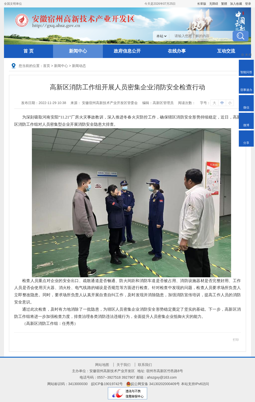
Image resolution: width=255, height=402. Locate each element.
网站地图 (102, 365)
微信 (246, 107)
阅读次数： (186, 103)
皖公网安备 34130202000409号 (153, 384)
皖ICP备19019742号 (107, 384)
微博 (246, 125)
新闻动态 (79, 66)
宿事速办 (246, 90)
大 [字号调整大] (214, 103)
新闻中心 (78, 51)
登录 (248, 3)
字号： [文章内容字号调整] (217, 103)
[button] (201, 3)
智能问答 (246, 72)
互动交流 (226, 51)
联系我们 (145, 365)
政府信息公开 (127, 51)
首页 (46, 66)
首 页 (28, 51)
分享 (246, 143)
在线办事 (177, 51)
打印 (236, 340)
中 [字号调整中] (222, 103)
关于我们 (123, 365)
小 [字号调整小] (230, 103)
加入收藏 (236, 3)
